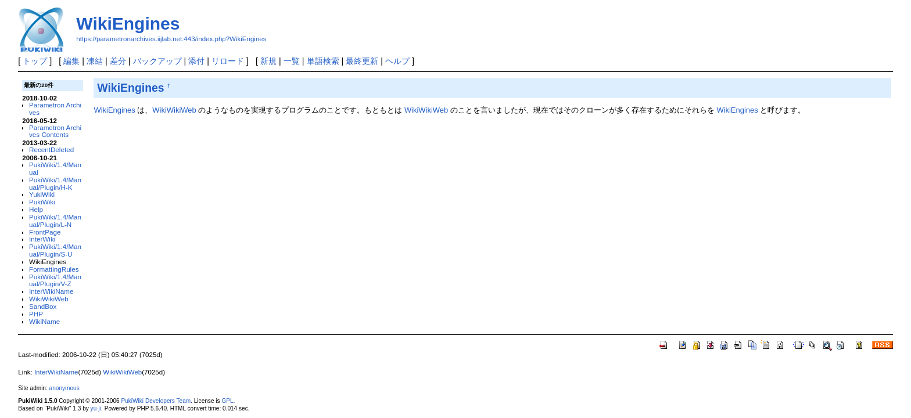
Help (36, 209)
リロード (227, 61)
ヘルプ (397, 61)
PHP (36, 314)
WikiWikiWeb (49, 298)
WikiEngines (128, 23)
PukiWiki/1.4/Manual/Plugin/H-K (55, 183)
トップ (35, 61)
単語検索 (323, 61)
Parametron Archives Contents (55, 131)
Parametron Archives (55, 108)
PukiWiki (42, 202)
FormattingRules (54, 269)
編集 (71, 61)
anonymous (64, 388)
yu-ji (96, 408)
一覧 (292, 61)
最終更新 (362, 61)
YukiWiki (42, 194)
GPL (227, 401)
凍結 (95, 61)
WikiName (44, 321)
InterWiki (42, 239)
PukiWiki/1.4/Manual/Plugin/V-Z (55, 280)
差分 (118, 61)
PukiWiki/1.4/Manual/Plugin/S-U (55, 250)
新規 (268, 61)
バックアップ (157, 61)
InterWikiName (51, 291)
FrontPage (44, 232)
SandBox (42, 306)
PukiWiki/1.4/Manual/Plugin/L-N (55, 220)
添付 (196, 61)
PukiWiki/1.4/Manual (55, 168)
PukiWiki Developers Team (156, 401)
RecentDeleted (51, 149)
